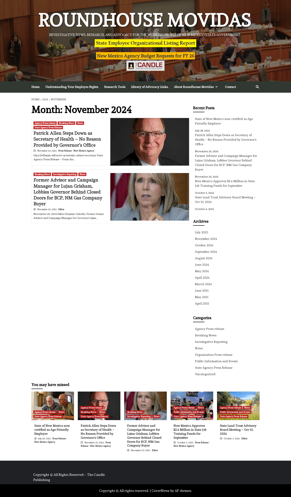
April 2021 (202, 303)
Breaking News (66, 123)
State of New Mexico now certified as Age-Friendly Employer (224, 121)
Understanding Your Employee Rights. (72, 87)
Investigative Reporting (64, 174)
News (80, 123)
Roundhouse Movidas (144, 20)
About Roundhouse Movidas (196, 87)
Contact (230, 87)
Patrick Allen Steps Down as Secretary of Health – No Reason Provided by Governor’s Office (67, 139)
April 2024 (202, 277)
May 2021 (201, 297)
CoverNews (160, 491)
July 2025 (201, 232)
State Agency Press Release (48, 127)
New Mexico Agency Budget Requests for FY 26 (145, 56)
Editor (61, 209)
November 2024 (206, 239)
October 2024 (204, 245)
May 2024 (202, 271)
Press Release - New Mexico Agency (76, 150)
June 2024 (202, 264)
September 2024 (206, 252)
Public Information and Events (216, 361)
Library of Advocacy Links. (149, 87)
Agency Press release (45, 123)
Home (35, 87)
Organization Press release (213, 355)
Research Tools (114, 87)
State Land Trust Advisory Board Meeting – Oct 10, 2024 (225, 199)
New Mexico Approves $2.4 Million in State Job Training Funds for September (225, 183)
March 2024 (203, 284)
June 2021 (202, 290)
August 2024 (203, 258)
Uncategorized (205, 374)
